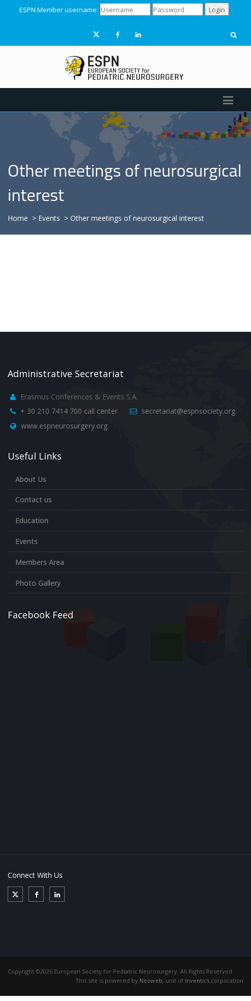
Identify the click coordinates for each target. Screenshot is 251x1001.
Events (26, 541)
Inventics (197, 980)
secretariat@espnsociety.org (188, 411)
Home (18, 218)
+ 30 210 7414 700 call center (69, 411)
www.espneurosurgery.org (64, 426)
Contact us (33, 499)
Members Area (39, 562)
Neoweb (151, 980)
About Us (30, 479)
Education (31, 520)
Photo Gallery (38, 583)
